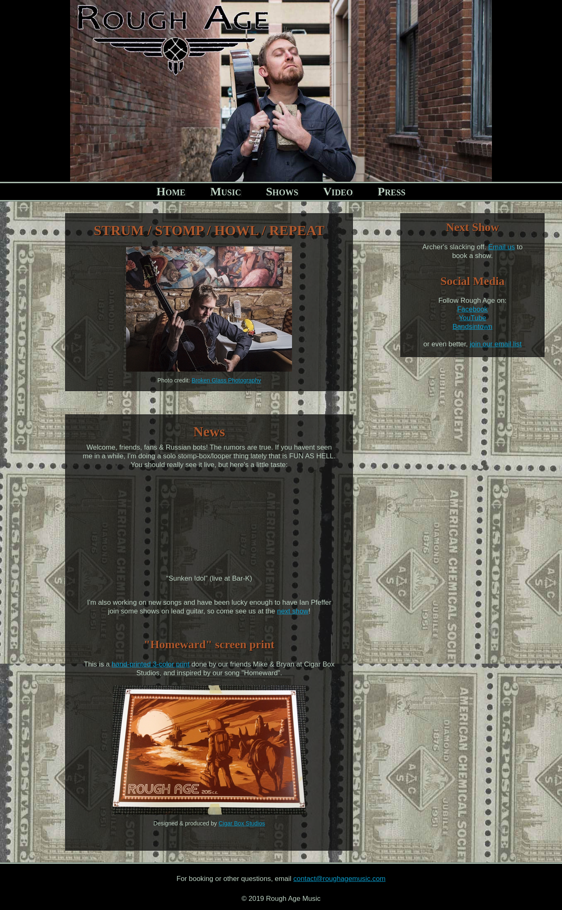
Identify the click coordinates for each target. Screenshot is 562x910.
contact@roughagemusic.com (339, 879)
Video (338, 191)
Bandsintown (472, 327)
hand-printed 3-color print (151, 664)
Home (170, 191)
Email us (501, 247)
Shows (282, 191)
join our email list (496, 344)
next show (293, 611)
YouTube (472, 318)
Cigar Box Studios (242, 823)
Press (392, 191)
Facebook (472, 309)
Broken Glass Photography (226, 380)
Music (225, 191)
